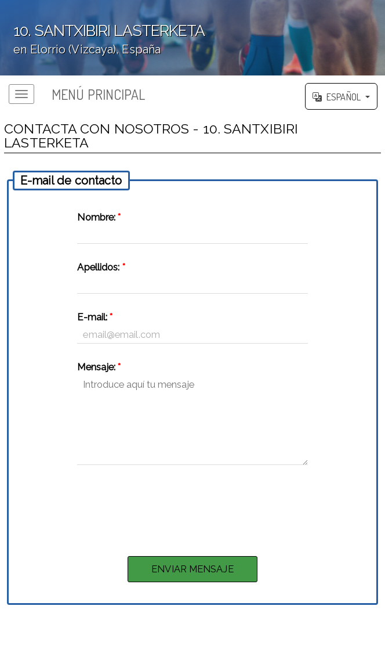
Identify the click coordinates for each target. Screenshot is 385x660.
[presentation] (192, 507)
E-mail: (94, 317)
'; (192, 37)
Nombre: (99, 217)
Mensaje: (99, 367)
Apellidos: (101, 267)
